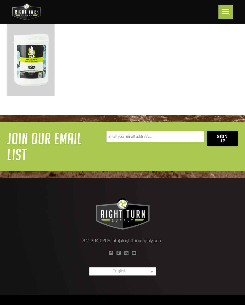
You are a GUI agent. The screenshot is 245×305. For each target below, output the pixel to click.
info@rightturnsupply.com (136, 241)
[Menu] (225, 12)
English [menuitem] (119, 271)
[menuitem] (122, 271)
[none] (122, 271)
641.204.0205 (96, 241)
